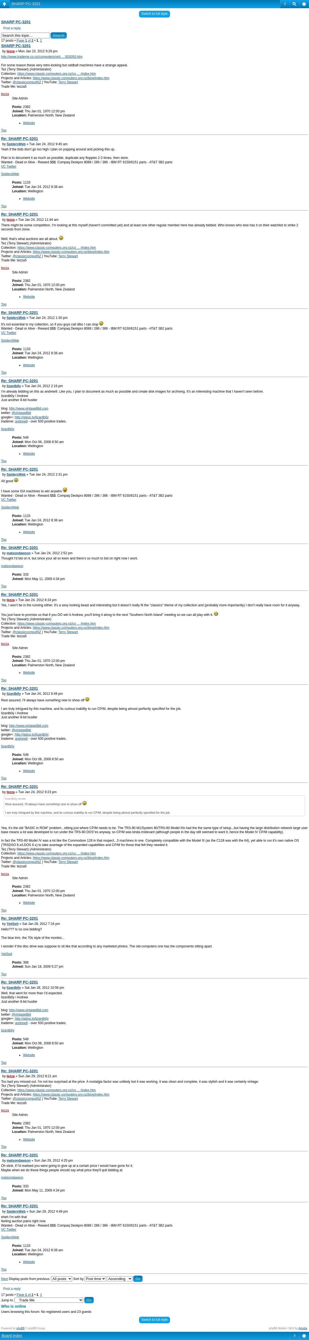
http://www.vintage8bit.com (28, 408)
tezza (11, 51)
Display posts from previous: (40, 1279)
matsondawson (18, 553)
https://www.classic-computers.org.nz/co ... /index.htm (56, 74)
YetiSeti (12, 924)
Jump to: (7, 1300)
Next (4, 1279)
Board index (12, 1335)
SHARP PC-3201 (26, 4)
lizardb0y (14, 386)
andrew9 (21, 421)
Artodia (303, 1328)
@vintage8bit (21, 413)
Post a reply (12, 28)
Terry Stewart (68, 82)
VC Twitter (8, 166)
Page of (24, 40)
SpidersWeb (16, 144)
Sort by (89, 1279)
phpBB (20, 1328)
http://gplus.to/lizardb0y (32, 417)
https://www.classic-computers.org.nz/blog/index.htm (71, 78)
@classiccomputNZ (27, 82)
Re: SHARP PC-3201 (19, 138)
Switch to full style (154, 14)
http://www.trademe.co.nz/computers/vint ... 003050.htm (41, 57)
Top (3, 130)
